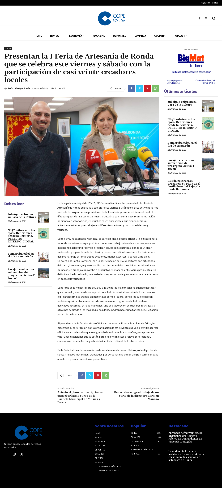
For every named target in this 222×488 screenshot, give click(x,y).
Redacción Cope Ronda (18, 88)
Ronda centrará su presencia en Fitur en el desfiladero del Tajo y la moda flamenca (184, 185)
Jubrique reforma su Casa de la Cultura (22, 216)
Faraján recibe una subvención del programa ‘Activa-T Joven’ (21, 274)
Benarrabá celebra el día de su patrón (21, 255)
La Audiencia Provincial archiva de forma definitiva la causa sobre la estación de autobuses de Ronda (186, 456)
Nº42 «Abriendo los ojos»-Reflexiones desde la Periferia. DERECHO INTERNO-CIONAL (21, 236)
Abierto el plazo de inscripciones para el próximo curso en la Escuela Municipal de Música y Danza (80, 397)
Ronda (8, 48)
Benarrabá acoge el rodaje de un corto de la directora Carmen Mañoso (136, 396)
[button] (214, 18)
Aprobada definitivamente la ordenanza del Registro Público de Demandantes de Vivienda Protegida (185, 437)
